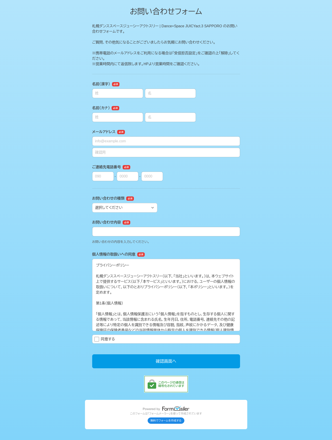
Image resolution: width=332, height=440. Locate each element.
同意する (104, 339)
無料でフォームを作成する (166, 420)
